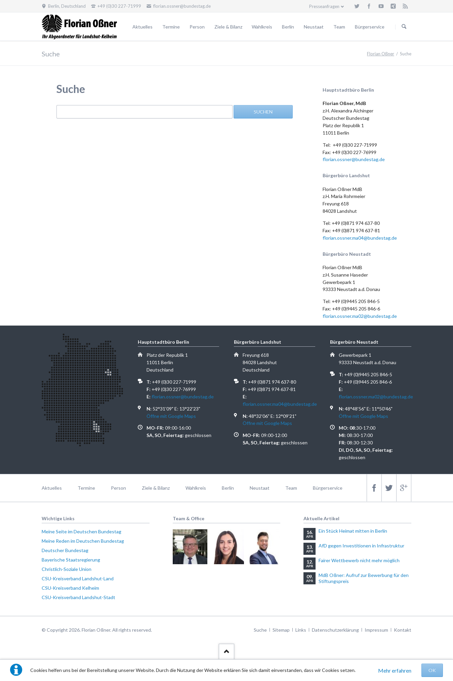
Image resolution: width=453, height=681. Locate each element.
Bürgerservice (369, 27)
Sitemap (281, 630)
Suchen (404, 27)
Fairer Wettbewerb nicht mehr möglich (359, 560)
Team (339, 27)
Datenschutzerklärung (335, 630)
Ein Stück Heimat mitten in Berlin (353, 531)
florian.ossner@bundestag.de (354, 159)
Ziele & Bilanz (228, 27)
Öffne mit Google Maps (171, 416)
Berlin (288, 27)
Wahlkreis (262, 27)
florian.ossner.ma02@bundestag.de (360, 316)
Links (300, 630)
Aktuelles (142, 27)
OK (432, 670)
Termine (171, 27)
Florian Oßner (380, 53)
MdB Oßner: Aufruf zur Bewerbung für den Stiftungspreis (364, 578)
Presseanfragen (324, 6)
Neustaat (314, 27)
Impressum (376, 630)
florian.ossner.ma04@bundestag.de (360, 238)
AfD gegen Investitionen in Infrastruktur (361, 545)
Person (197, 27)
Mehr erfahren (394, 670)
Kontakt (402, 630)
